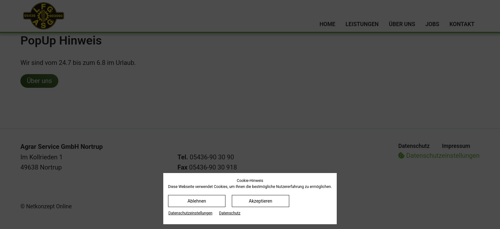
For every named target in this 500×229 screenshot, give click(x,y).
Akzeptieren (260, 201)
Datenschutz (229, 213)
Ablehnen (197, 201)
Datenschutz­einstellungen (190, 213)
